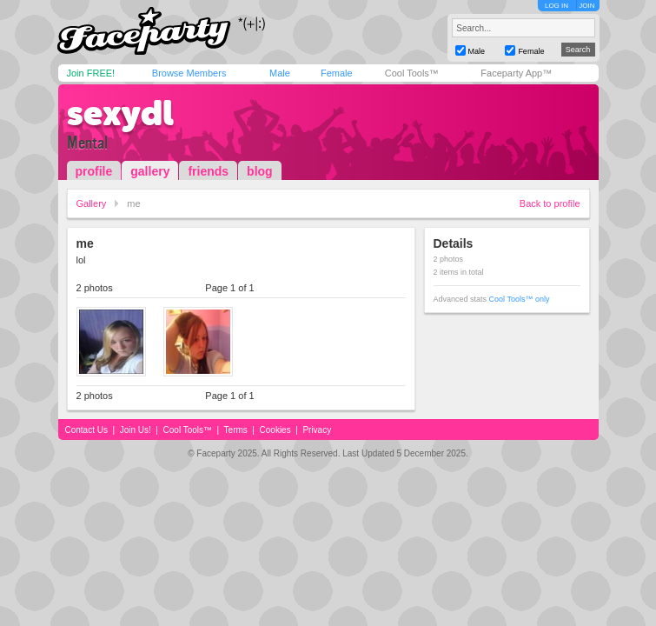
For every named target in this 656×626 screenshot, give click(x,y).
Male (279, 73)
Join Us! (135, 430)
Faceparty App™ (516, 73)
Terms (236, 430)
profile (94, 171)
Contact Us (86, 430)
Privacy (316, 430)
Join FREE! (91, 73)
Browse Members (189, 73)
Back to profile (550, 203)
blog (260, 171)
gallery (149, 171)
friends (208, 171)
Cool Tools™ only (519, 299)
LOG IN (556, 6)
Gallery (91, 203)
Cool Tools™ (412, 73)
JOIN (586, 6)
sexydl (120, 113)
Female (337, 73)
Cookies (275, 430)
